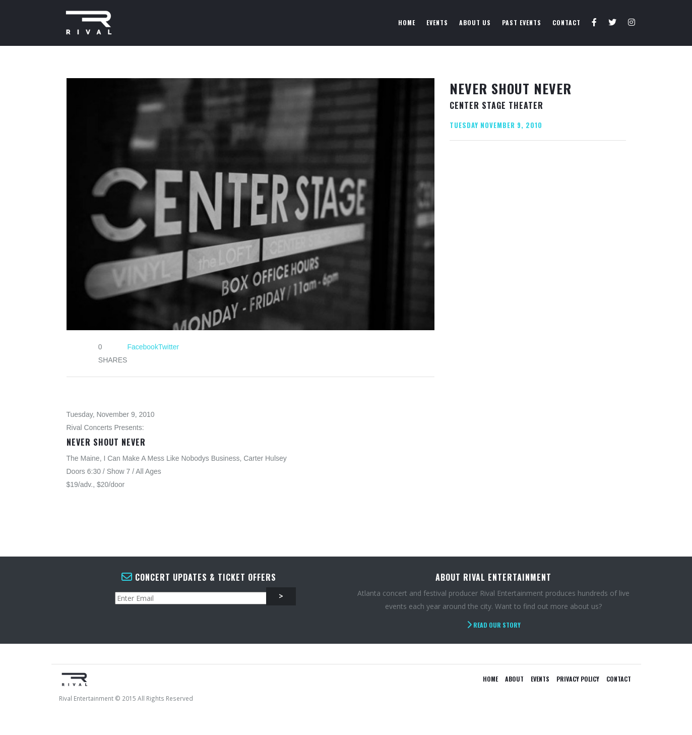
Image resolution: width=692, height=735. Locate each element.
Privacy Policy (577, 679)
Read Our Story (494, 625)
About (514, 679)
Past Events (521, 22)
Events (437, 22)
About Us (475, 22)
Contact (566, 22)
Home (406, 22)
